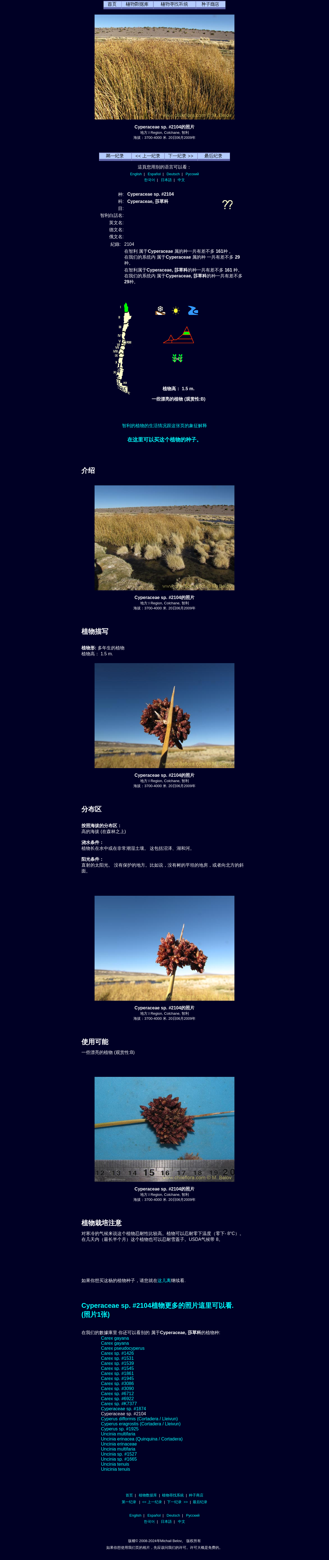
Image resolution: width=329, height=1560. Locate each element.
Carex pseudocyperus (123, 1348)
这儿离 (164, 1280)
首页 (129, 1495)
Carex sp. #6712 (117, 1393)
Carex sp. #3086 (117, 1383)
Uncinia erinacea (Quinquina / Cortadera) (142, 1439)
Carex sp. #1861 (117, 1373)
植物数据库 (148, 1495)
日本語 (166, 180)
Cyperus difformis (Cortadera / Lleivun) (139, 1418)
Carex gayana (115, 1338)
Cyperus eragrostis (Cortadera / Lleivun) (141, 1423)
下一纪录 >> (177, 1502)
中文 (181, 180)
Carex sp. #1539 (117, 1363)
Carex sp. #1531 (117, 1358)
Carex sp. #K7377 (119, 1403)
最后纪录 (200, 1502)
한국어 (149, 180)
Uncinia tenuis (115, 1464)
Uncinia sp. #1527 (119, 1454)
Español (154, 174)
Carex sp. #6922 (117, 1398)
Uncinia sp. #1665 (119, 1459)
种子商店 (196, 1495)
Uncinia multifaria (118, 1434)
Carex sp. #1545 (117, 1368)
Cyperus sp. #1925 (119, 1428)
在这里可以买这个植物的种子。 (164, 440)
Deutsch (173, 174)
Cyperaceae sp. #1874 (123, 1408)
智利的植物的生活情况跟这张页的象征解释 (164, 425)
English (136, 174)
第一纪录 (129, 1502)
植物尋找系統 (173, 1495)
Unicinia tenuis (115, 1469)
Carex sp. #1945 (117, 1378)
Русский (192, 174)
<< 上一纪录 (152, 1502)
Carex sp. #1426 (117, 1353)
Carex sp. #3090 (117, 1388)
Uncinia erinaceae (119, 1444)
